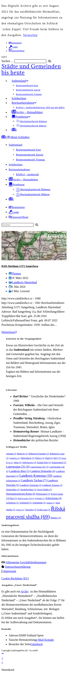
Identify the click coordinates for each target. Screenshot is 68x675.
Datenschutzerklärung (17, 566)
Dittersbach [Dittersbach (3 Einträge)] (27, 458)
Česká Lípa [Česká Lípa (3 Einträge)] (43, 509)
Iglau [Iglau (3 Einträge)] (18, 462)
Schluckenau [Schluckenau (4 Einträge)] (53, 498)
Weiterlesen (9, 332)
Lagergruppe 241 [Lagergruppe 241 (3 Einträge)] (39, 467)
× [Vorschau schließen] (2, 658)
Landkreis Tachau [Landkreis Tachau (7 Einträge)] (34, 480)
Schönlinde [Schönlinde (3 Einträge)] (39, 502)
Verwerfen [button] (30, 35)
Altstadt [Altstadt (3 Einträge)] (11, 453)
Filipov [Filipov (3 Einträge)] (39, 458)
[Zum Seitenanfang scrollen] (2, 653)
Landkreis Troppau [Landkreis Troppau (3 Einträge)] (52, 485)
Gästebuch (36, 644)
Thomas (16, 273)
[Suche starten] (36, 225)
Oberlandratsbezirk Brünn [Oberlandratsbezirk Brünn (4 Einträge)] (20, 494)
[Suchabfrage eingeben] (17, 225)
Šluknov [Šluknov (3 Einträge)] (55, 517)
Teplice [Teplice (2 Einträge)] (20, 510)
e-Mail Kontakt (45, 639)
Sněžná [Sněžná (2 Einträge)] (50, 503)
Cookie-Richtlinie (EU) (15, 578)
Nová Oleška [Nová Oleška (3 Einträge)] (44, 489)
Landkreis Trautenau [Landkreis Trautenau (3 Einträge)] (31, 485)
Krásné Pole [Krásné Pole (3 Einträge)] (44, 462)
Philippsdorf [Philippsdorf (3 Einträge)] (43, 494)
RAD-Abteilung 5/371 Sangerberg (19, 266)
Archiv (25, 591)
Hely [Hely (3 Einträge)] (57, 458)
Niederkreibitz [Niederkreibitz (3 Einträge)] (28, 489)
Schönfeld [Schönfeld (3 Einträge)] (26, 502)
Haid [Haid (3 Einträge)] (49, 458)
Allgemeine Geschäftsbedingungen (26, 562)
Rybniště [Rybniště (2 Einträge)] (40, 498)
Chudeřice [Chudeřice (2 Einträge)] (14, 458)
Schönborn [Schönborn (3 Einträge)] (12, 502)
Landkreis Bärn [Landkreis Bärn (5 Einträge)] (19, 471)
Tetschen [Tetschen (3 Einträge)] (30, 509)
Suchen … (7, 61)
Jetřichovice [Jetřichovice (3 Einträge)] (29, 462)
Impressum (9, 571)
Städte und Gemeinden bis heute (31, 69)
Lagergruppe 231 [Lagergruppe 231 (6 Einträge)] (18, 466)
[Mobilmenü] (18, 137)
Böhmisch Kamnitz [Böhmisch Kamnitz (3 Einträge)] (39, 453)
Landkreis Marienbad (24, 282)
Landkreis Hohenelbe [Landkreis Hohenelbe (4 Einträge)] (42, 471)
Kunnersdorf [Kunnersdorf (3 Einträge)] (59, 462)
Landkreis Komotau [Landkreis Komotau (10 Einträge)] (35, 476)
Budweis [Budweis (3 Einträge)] (22, 453)
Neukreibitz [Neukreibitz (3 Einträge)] (13, 489)
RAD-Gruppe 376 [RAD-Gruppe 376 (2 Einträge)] (26, 498)
